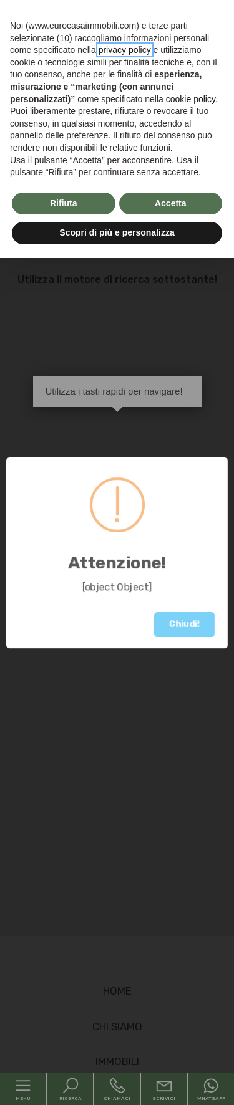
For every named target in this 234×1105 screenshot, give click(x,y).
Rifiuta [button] (63, 203)
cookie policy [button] (190, 99)
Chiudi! (184, 624)
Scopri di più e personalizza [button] (116, 232)
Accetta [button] (171, 203)
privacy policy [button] (125, 50)
